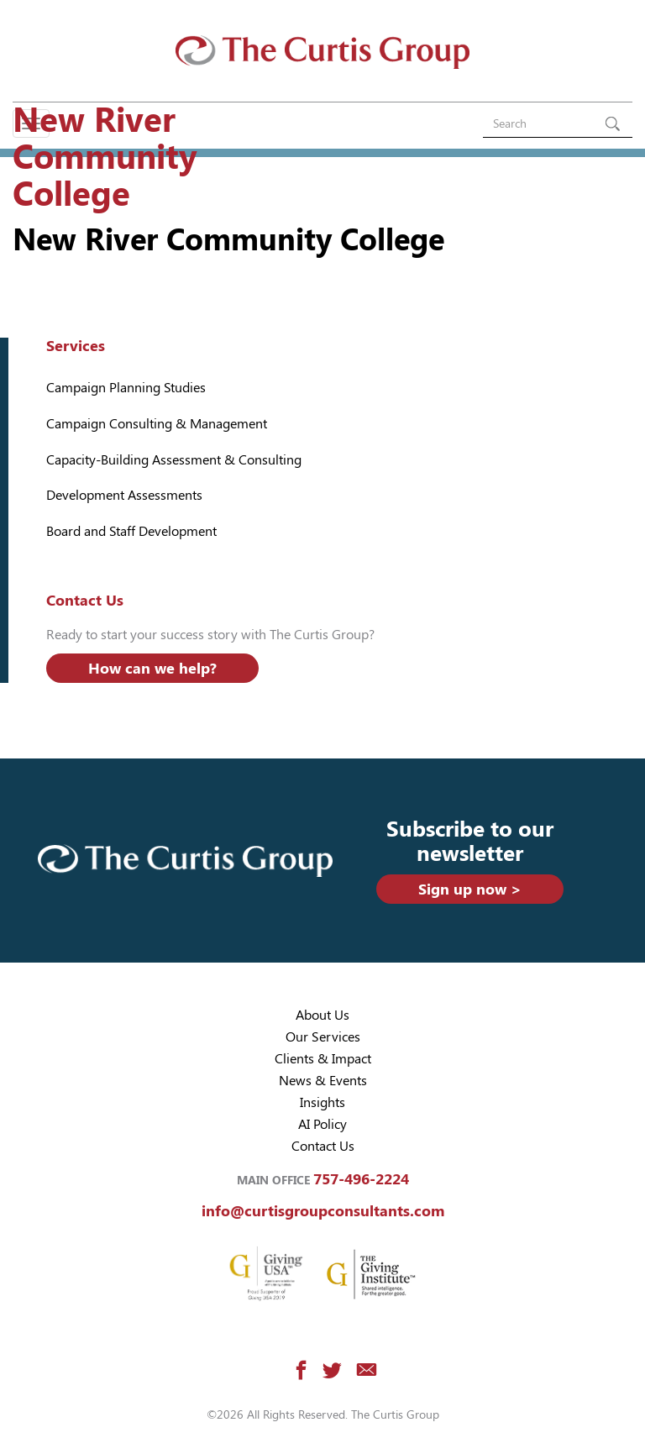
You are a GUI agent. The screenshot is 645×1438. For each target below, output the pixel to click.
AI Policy (322, 1124)
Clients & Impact (323, 1059)
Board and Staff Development (131, 531)
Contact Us (322, 1146)
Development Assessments (124, 495)
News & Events (323, 1081)
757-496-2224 (361, 1179)
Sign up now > (470, 889)
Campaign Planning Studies (126, 388)
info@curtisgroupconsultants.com (323, 1211)
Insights (322, 1102)
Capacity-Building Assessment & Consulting (174, 460)
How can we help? (152, 668)
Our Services (323, 1037)
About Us (322, 1015)
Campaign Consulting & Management (156, 424)
